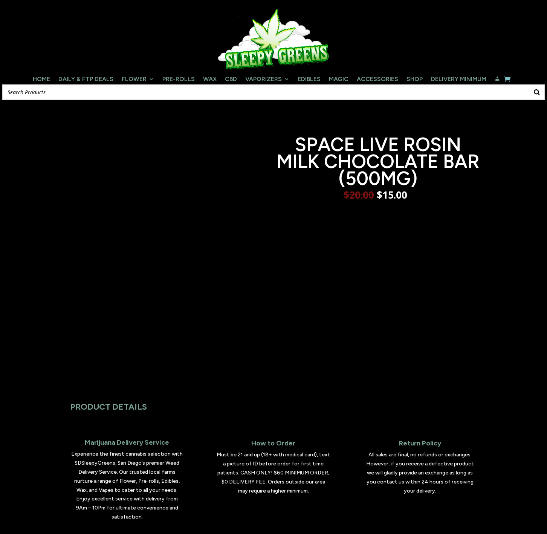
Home (41, 80)
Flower (134, 80)
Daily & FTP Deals (85, 80)
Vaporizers (263, 80)
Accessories (377, 80)
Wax (210, 80)
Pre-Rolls (178, 80)
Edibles (309, 80)
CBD (231, 80)
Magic (338, 80)
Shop (414, 80)
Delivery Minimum (458, 80)
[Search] (536, 92)
